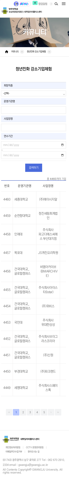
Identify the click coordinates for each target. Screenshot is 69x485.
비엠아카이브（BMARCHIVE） (48, 271)
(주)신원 (48, 355)
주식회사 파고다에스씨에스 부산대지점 (48, 234)
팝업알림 (42, 3)
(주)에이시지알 (48, 199)
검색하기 (33, 167)
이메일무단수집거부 (14, 452)
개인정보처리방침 (13, 447)
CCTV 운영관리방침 (34, 447)
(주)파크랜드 (48, 371)
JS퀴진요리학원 (48, 253)
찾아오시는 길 (33, 452)
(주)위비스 (48, 306)
